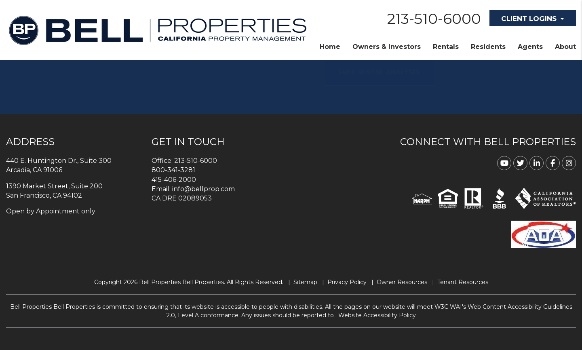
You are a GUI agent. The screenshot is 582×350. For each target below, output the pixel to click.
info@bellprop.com (203, 189)
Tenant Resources (462, 282)
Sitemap (305, 282)
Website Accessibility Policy (377, 315)
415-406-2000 (174, 179)
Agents (530, 47)
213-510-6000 (434, 18)
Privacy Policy (347, 282)
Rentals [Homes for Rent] (446, 47)
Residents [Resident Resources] (488, 47)
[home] (157, 30)
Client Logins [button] (529, 19)
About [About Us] (565, 47)
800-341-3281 (173, 170)
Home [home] (330, 47)
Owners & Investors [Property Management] (386, 47)
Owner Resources (402, 282)
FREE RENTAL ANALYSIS (391, 72)
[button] (504, 163)
